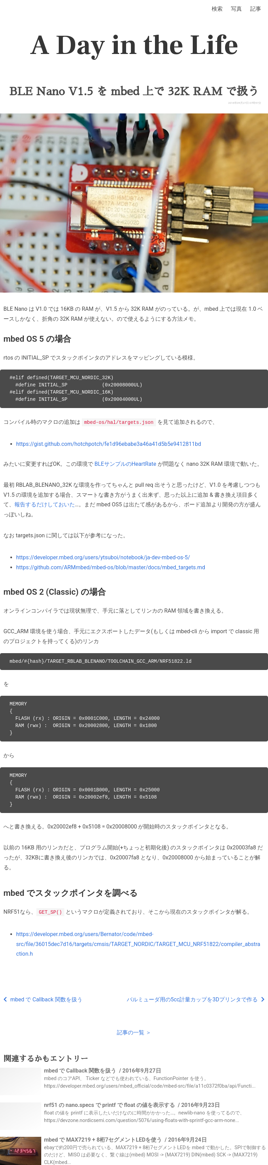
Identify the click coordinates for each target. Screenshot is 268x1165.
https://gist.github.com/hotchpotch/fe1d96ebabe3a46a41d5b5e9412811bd (108, 443)
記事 (255, 9)
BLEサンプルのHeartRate (125, 463)
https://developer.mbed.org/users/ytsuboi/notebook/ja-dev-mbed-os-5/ (103, 557)
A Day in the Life (134, 45)
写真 (236, 9)
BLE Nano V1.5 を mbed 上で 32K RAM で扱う (134, 91)
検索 (217, 9)
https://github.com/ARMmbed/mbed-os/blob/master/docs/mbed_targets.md (110, 567)
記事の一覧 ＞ (134, 1032)
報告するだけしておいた (44, 504)
